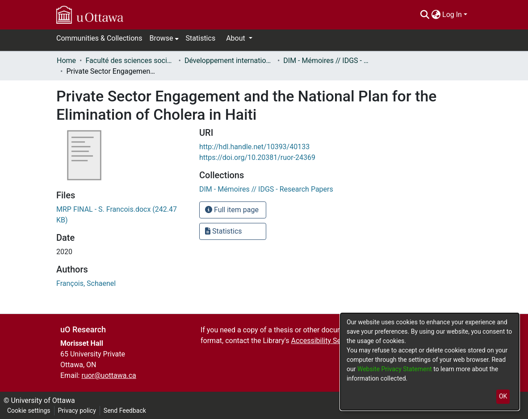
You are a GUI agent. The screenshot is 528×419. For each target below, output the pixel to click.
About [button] (236, 38)
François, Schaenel (86, 283)
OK (503, 396)
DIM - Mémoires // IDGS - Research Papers (328, 60)
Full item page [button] (232, 209)
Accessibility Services (325, 340)
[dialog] (429, 361)
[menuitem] (435, 14)
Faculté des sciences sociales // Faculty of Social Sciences (130, 60)
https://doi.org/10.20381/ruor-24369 (257, 157)
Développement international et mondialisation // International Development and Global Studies (229, 60)
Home (66, 60)
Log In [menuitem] (452, 14)
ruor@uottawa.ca (108, 375)
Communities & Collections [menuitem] (99, 38)
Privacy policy (77, 410)
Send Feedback (125, 410)
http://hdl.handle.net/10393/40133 (254, 146)
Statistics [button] (223, 231)
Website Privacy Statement (395, 369)
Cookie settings (28, 410)
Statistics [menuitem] (201, 38)
